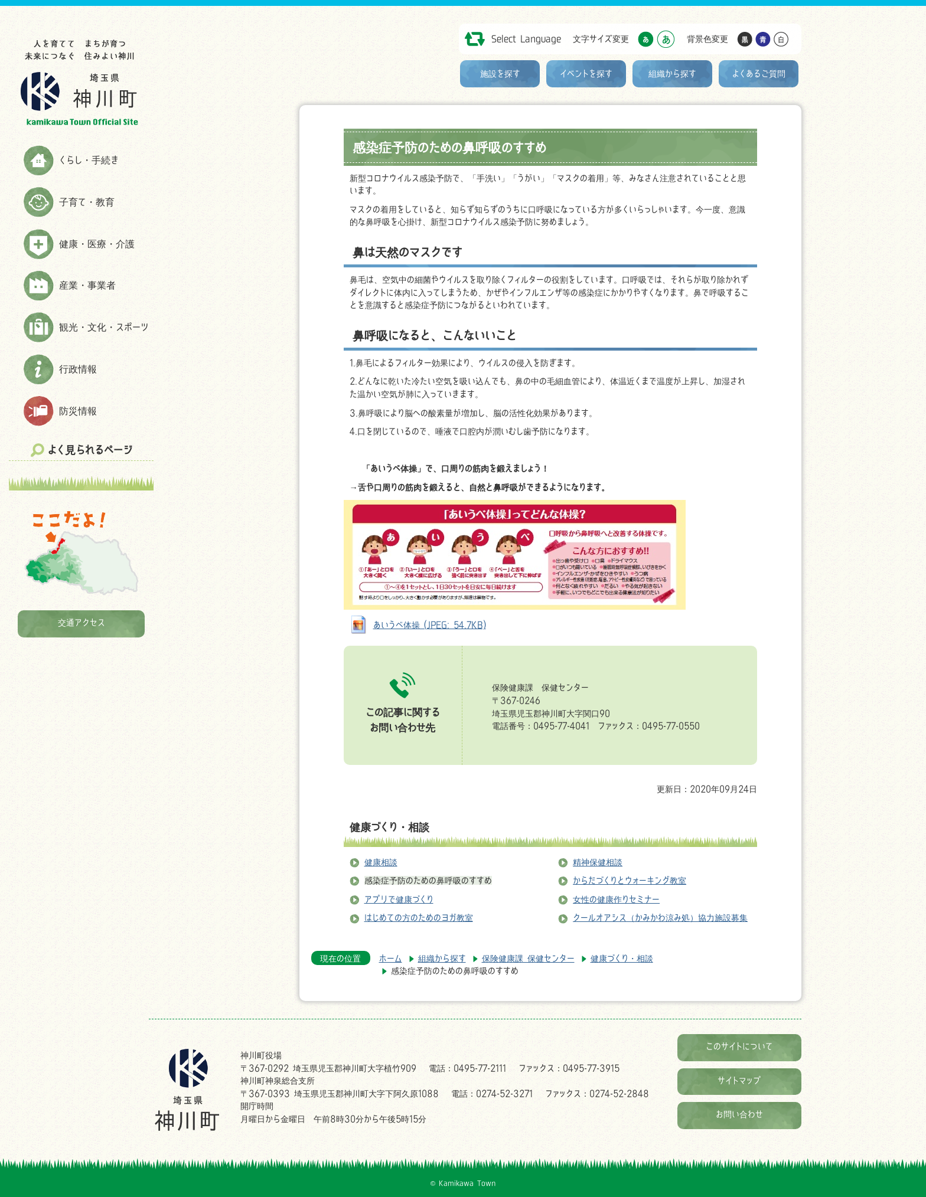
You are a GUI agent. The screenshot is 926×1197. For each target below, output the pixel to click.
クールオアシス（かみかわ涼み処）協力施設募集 (660, 917)
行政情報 (78, 369)
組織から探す (672, 73)
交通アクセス (81, 622)
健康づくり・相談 (389, 827)
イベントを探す (586, 73)
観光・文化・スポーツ (104, 327)
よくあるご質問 (758, 73)
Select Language (526, 38)
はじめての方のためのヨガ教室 (418, 917)
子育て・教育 (87, 202)
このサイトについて (739, 1046)
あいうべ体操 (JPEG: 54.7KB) (429, 624)
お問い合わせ (739, 1114)
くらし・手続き (89, 160)
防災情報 (78, 411)
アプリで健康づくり (398, 899)
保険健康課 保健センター (528, 958)
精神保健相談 (597, 862)
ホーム (390, 958)
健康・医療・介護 (97, 243)
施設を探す (500, 73)
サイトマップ (739, 1080)
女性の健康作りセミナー (616, 899)
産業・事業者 (87, 285)
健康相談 (380, 862)
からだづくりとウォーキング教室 (629, 880)
